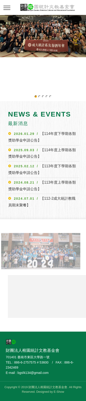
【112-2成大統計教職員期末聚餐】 (41, 201)
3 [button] (43, 96)
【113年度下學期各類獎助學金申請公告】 (42, 169)
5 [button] (50, 96)
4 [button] (47, 96)
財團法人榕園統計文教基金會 (47, 7)
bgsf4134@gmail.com (33, 373)
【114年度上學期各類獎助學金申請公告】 (42, 153)
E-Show (59, 391)
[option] (43, 36)
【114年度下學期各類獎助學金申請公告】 (42, 137)
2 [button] (39, 96)
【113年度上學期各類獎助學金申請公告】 (42, 185)
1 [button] (36, 96)
